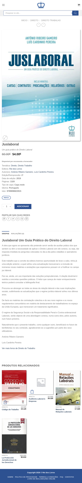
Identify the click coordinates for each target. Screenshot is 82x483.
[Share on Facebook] (9, 219)
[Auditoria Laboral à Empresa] (41, 382)
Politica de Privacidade (26, 477)
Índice (6, 197)
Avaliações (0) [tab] (17, 234)
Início (24, 20)
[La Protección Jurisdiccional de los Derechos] (14, 435)
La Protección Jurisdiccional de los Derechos (9, 460)
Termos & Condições (48, 477)
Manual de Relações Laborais (64, 410)
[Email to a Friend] (18, 219)
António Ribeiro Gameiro (22, 172)
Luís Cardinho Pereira (44, 172)
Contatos (69, 477)
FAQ (61, 477)
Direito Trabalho (51, 20)
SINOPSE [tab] (5, 234)
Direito (34, 20)
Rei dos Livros (15, 169)
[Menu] (3, 5)
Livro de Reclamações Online (41, 479)
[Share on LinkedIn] (27, 219)
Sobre (10, 477)
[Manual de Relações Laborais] (68, 387)
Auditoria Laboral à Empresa (37, 400)
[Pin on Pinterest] (22, 219)
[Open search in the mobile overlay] (41, 13)
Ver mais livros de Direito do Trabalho (18, 348)
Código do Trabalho (10, 410)
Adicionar (23, 206)
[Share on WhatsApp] (4, 219)
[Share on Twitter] (13, 219)
